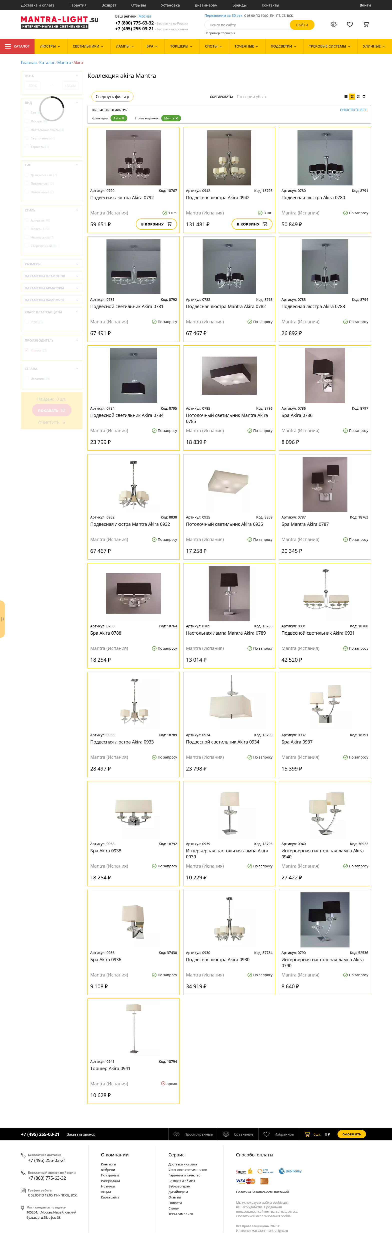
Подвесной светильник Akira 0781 (127, 306)
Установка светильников (187, 1169)
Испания (40, 379)
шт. (312, 1134)
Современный (43, 246)
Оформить (351, 1134)
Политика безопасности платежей (262, 1192)
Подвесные (42, 183)
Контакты (270, 5)
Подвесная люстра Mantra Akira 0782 (226, 306)
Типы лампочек (180, 1213)
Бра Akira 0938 (105, 851)
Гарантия (78, 5)
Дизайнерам (206, 5)
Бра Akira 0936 (105, 959)
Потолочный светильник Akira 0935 (224, 524)
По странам (110, 1175)
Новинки (108, 1186)
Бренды (239, 5)
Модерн (40, 229)
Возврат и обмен (181, 1180)
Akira (119, 118)
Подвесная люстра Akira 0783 (313, 306)
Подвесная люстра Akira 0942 (218, 197)
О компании (115, 1155)
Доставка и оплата (37, 5)
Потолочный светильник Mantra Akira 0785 (227, 418)
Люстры (39, 121)
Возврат (109, 5)
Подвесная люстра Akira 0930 (218, 959)
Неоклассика (42, 237)
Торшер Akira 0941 (110, 1068)
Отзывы (138, 5)
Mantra (64, 62)
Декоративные (44, 175)
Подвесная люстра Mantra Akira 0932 (130, 524)
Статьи (173, 1208)
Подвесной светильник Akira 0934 (222, 742)
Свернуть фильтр (112, 96)
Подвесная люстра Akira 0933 (122, 742)
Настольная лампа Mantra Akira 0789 (226, 633)
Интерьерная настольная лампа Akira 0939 (227, 854)
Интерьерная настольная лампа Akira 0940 (323, 854)
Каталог (17, 46)
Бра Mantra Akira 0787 (305, 524)
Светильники (43, 138)
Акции (106, 1191)
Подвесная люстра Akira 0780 (313, 197)
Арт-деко (40, 220)
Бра (35, 113)
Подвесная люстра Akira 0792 (122, 197)
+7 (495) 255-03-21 (151, 29)
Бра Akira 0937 (297, 742)
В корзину (156, 224)
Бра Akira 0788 (105, 633)
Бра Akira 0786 (297, 415)
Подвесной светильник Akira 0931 (318, 633)
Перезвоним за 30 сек (223, 16)
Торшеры (40, 147)
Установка (170, 5)
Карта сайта (110, 1197)
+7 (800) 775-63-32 (151, 23)
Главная (29, 62)
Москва (144, 16)
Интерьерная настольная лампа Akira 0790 (323, 962)
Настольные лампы (47, 130)
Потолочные (42, 192)
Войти (365, 5)
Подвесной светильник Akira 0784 (127, 415)
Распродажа (110, 1180)
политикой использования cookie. (264, 1216)
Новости (175, 1202)
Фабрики (108, 1169)
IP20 (37, 322)
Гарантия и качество (184, 1175)
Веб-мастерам (179, 1186)
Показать (52, 410)
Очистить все (353, 110)
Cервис (176, 1155)
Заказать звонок (81, 1134)
